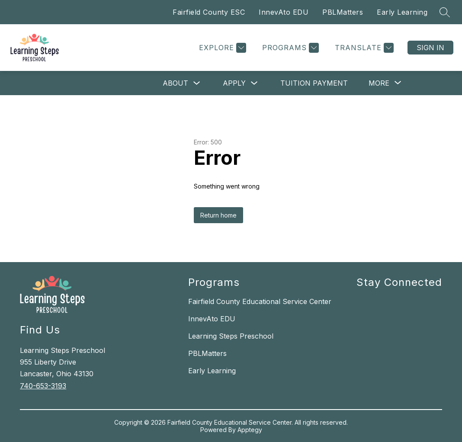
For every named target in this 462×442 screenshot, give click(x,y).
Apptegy (249, 429)
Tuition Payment (314, 83)
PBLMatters (342, 12)
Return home (218, 215)
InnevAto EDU (283, 12)
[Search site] (445, 12)
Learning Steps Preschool (230, 336)
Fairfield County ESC (209, 12)
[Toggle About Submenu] (197, 83)
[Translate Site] (363, 47)
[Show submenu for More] (379, 83)
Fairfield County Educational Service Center (259, 301)
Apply (234, 83)
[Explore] (221, 47)
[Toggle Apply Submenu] (254, 83)
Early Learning (402, 12)
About (175, 83)
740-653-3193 (43, 385)
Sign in (430, 47)
